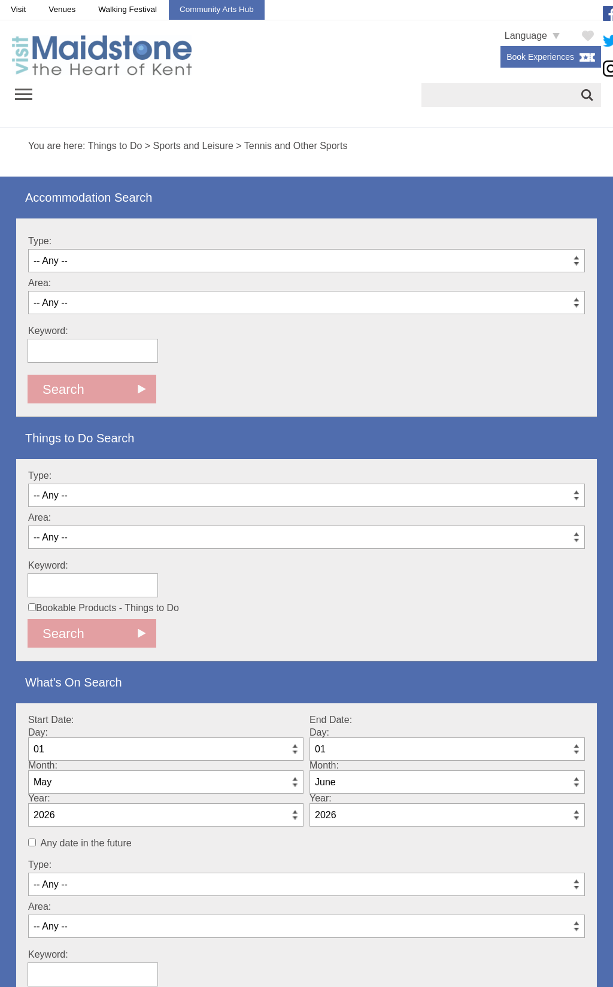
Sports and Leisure (193, 146)
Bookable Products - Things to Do (103, 608)
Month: (42, 765)
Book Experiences (540, 57)
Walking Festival (127, 9)
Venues (61, 9)
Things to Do (115, 146)
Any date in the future (86, 843)
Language (526, 36)
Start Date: (51, 720)
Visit (18, 9)
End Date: (330, 720)
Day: (38, 732)
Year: (39, 798)
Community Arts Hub (217, 9)
